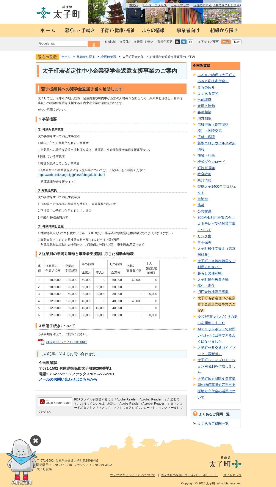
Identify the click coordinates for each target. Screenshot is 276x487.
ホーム (66, 56)
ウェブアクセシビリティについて (132, 475)
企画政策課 (108, 56)
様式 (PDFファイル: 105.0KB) (66, 342)
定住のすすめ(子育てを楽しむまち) (217, 5)
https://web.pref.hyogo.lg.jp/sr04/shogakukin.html (71, 175)
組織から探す (86, 56)
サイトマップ (180, 5)
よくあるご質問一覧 (213, 423)
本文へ (133, 5)
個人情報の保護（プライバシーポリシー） (189, 475)
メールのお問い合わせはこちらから (68, 379)
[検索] (62, 43)
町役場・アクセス (155, 5)
